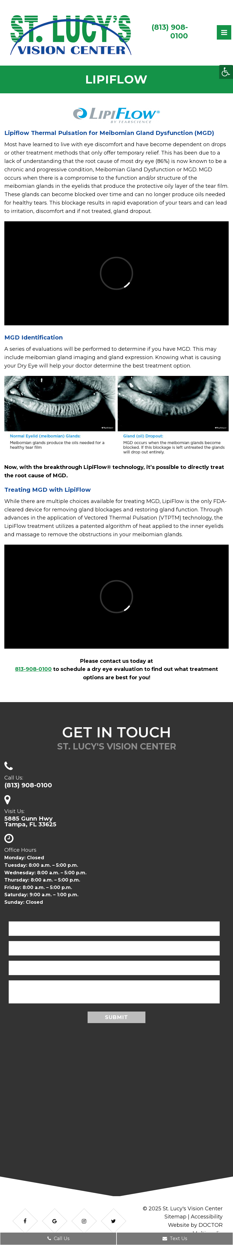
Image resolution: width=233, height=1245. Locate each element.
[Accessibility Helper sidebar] (226, 72)
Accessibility (207, 1217)
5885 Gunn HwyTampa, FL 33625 (30, 821)
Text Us (174, 1238)
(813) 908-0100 (169, 31)
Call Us (58, 1238)
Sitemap (175, 1217)
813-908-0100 (33, 669)
